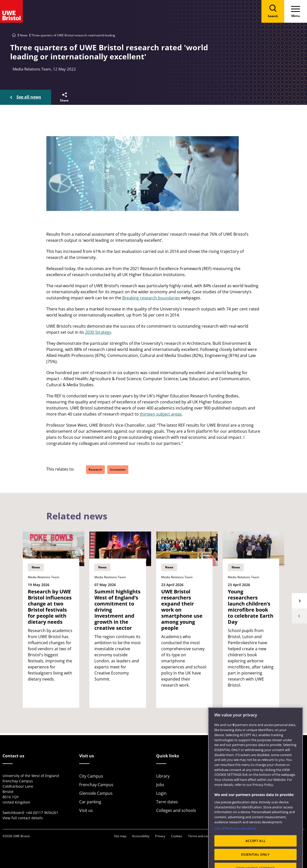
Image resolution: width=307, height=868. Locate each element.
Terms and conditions (203, 836)
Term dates (167, 802)
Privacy (160, 836)
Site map (120, 836)
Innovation (118, 469)
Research (95, 469)
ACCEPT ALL (255, 852)
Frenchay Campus (96, 784)
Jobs (160, 784)
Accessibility (140, 836)
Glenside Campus (96, 793)
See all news (28, 97)
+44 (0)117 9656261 (42, 812)
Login (161, 793)
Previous (299, 615)
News (24, 35)
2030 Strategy (98, 332)
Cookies (176, 836)
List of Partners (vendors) (235, 839)
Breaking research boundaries (151, 298)
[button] (64, 97)
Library (163, 776)
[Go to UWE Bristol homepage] (14, 35)
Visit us (86, 810)
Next (299, 600)
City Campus (91, 776)
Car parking (90, 802)
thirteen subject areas (161, 414)
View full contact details (23, 817)
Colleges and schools (176, 810)
